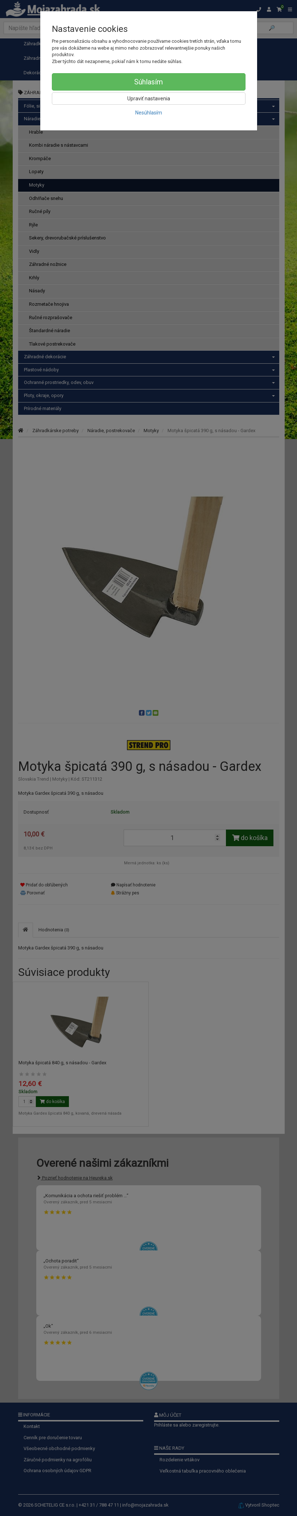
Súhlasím (148, 82)
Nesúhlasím (148, 113)
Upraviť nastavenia (148, 98)
